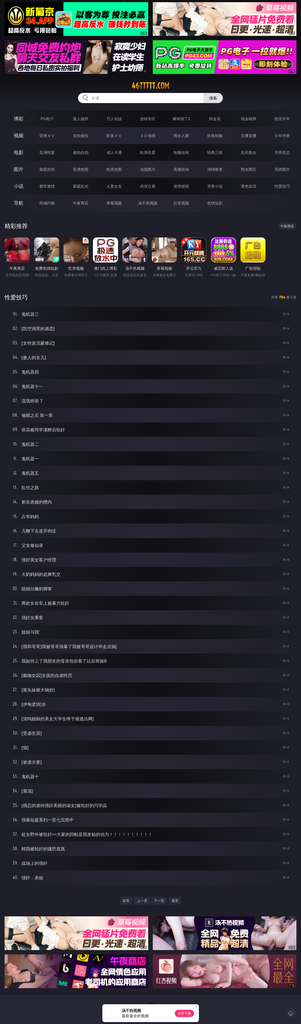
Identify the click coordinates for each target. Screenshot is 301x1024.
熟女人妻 (181, 135)
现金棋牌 (248, 118)
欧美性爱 (147, 152)
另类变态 (282, 152)
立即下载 (184, 1013)
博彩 (18, 118)
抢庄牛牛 (282, 118)
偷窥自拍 (47, 169)
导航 (18, 203)
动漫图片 (147, 169)
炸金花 (215, 118)
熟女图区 (248, 169)
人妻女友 (114, 186)
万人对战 (114, 118)
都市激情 (47, 186)
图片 (18, 169)
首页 (126, 900)
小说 (18, 186)
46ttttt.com (150, 86)
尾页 (175, 900)
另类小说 (215, 186)
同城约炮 (47, 203)
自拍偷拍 (80, 135)
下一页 (159, 900)
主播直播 (248, 135)
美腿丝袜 (181, 169)
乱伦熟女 (248, 152)
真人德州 (80, 118)
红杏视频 (181, 203)
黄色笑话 (248, 186)
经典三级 (215, 152)
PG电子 (47, 118)
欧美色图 (114, 169)
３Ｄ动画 (147, 135)
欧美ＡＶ (114, 135)
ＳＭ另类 (282, 135)
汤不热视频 (147, 203)
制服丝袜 (181, 152)
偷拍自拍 (80, 152)
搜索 (213, 98)
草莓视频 (114, 203)
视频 (18, 135)
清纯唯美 (215, 169)
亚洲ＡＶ (47, 135)
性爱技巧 (282, 186)
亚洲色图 (80, 169)
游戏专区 (147, 118)
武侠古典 (147, 186)
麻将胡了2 (181, 118)
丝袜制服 (215, 135)
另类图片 (282, 169)
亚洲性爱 (47, 152)
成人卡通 (114, 152)
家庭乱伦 (80, 186)
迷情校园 (181, 186)
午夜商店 (80, 203)
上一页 (142, 900)
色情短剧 (215, 203)
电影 (18, 152)
